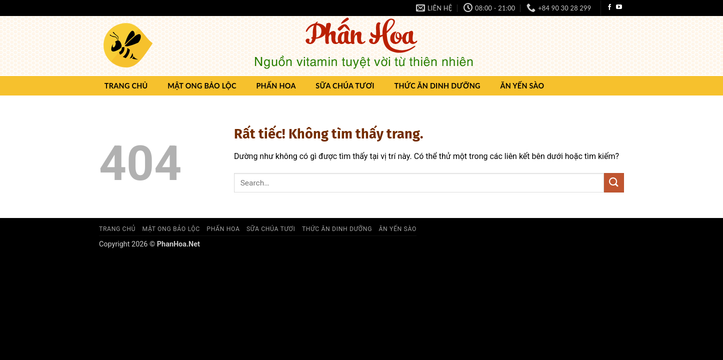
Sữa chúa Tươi (345, 86)
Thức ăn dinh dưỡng (437, 86)
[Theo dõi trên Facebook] (609, 7)
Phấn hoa (276, 86)
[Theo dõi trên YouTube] (619, 7)
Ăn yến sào (522, 86)
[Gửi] (614, 182)
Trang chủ (126, 86)
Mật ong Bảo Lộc (202, 86)
